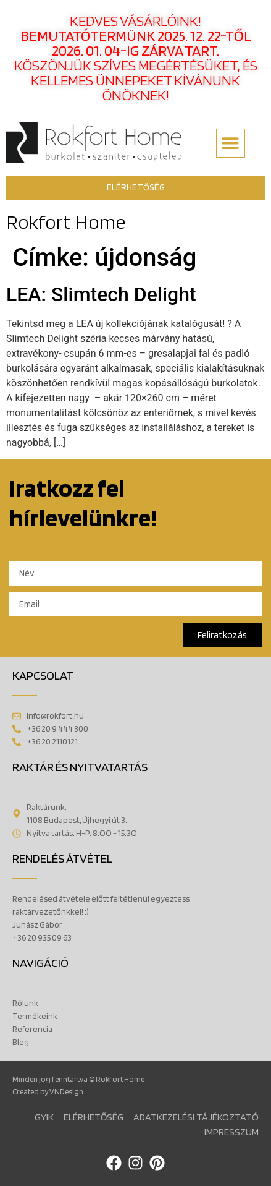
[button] (230, 143)
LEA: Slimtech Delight (101, 294)
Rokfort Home (65, 222)
